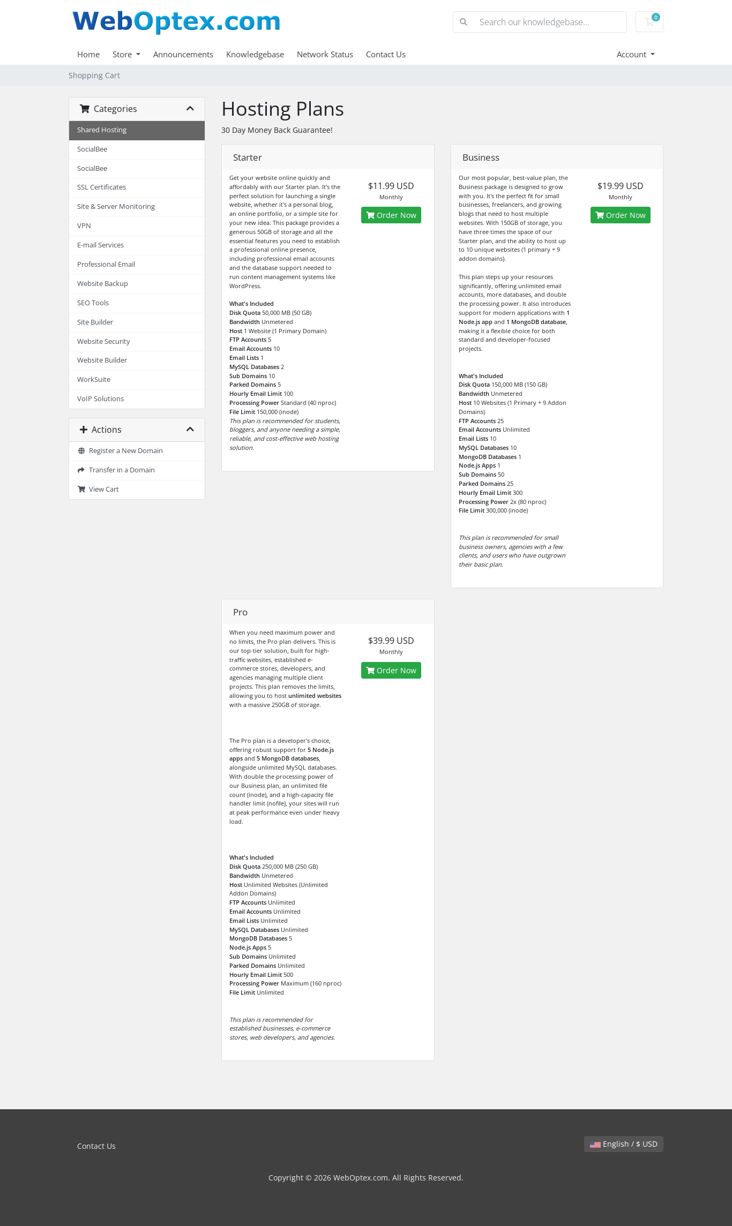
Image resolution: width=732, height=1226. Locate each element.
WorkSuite (93, 379)
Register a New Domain (120, 450)
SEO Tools (93, 302)
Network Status (325, 54)
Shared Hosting (101, 129)
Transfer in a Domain (116, 470)
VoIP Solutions (100, 398)
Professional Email (106, 264)
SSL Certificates (101, 187)
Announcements (183, 54)
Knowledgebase (255, 54)
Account (632, 54)
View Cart (98, 489)
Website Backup (102, 283)
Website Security (103, 341)
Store (123, 54)
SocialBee (92, 149)
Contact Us (386, 54)
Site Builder (95, 322)
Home (88, 54)
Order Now (391, 215)
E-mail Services (100, 245)
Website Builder (102, 360)
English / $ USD (624, 1144)
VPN (84, 225)
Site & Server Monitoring (116, 206)
